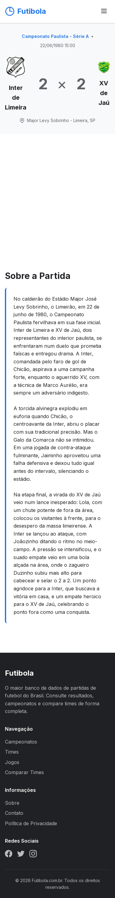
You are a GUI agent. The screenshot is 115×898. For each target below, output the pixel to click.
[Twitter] (21, 855)
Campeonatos (21, 742)
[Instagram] (33, 855)
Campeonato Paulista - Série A (55, 36)
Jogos (12, 762)
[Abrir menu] (104, 11)
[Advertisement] (57, 208)
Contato (14, 813)
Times (12, 752)
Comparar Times (24, 772)
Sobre (12, 803)
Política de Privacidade (31, 823)
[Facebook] (8, 855)
